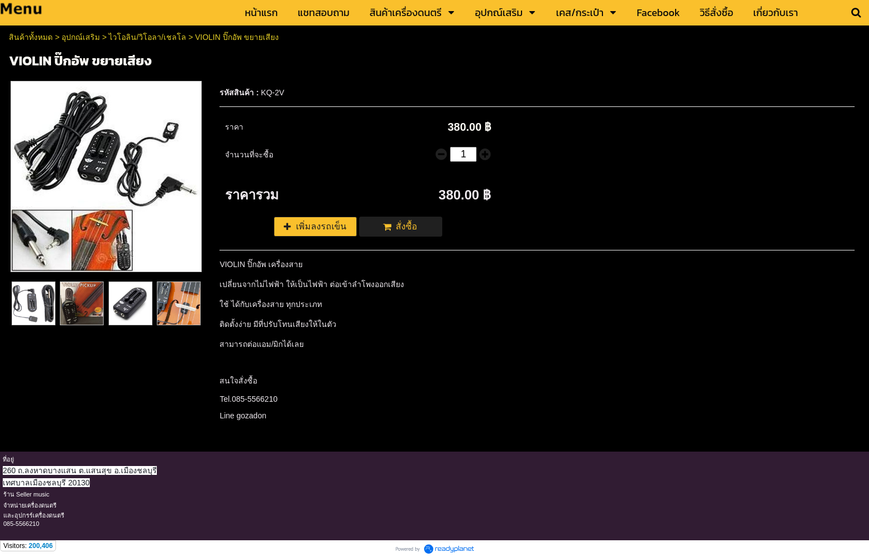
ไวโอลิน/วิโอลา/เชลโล (147, 37)
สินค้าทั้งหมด (31, 37)
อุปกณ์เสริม (81, 37)
